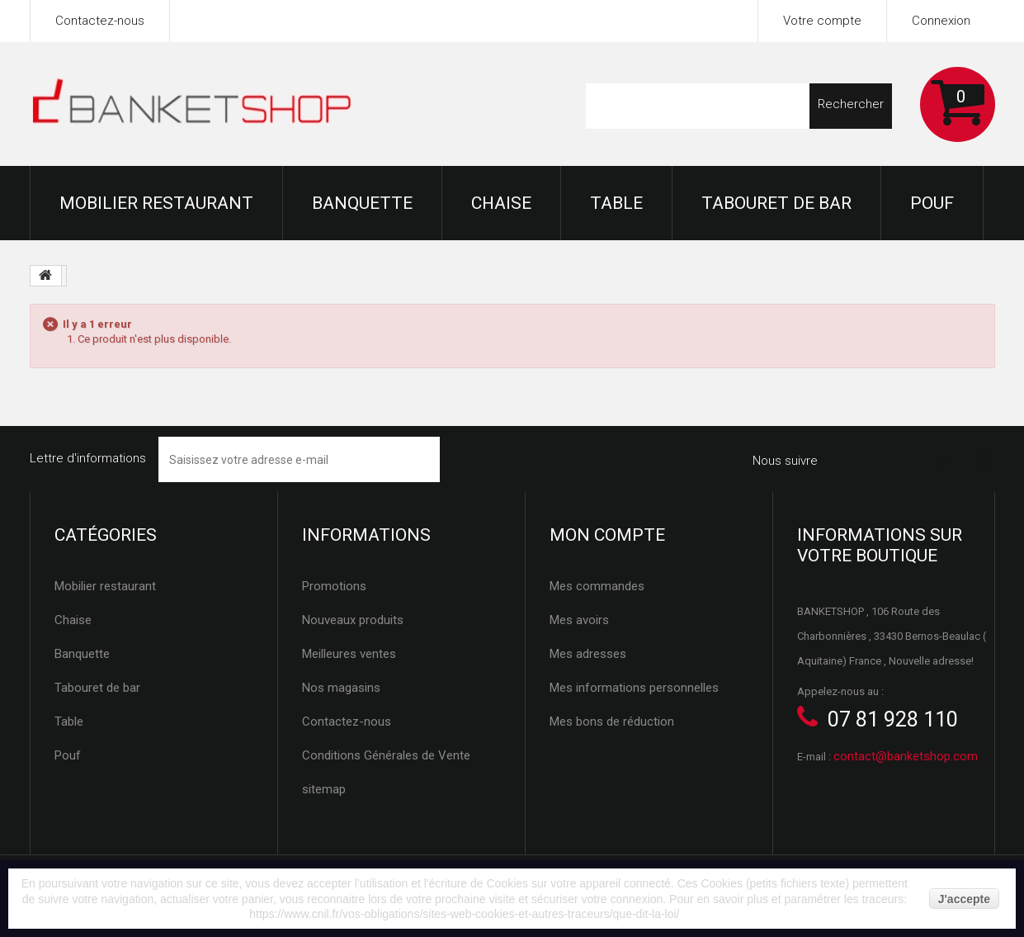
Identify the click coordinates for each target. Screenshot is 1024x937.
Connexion (941, 20)
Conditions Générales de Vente (386, 755)
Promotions (334, 586)
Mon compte (607, 535)
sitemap (324, 789)
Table (616, 203)
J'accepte (964, 899)
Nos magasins (341, 687)
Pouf (932, 203)
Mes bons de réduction (612, 721)
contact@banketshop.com (905, 756)
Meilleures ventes (349, 653)
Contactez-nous (99, 20)
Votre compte (822, 20)
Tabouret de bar (776, 203)
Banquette (362, 203)
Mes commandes (597, 586)
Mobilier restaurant (156, 203)
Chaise (501, 203)
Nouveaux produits (352, 620)
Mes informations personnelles (634, 687)
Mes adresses (588, 653)
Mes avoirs (579, 620)
